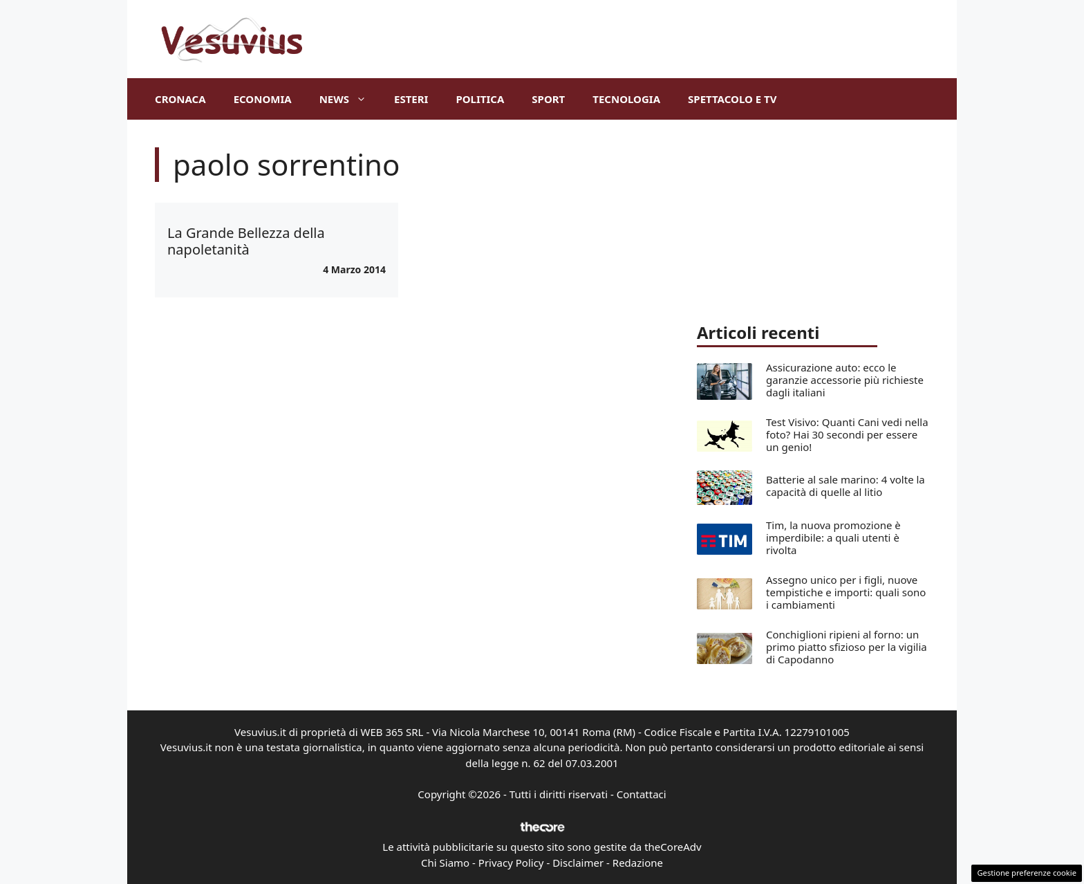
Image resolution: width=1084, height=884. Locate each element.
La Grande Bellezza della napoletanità (246, 241)
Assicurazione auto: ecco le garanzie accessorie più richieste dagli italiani (845, 379)
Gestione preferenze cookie (1026, 872)
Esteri (411, 99)
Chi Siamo (445, 862)
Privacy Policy (511, 862)
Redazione (638, 862)
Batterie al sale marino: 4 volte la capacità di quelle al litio (845, 485)
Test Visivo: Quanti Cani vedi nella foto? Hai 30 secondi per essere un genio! (847, 434)
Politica (480, 99)
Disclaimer (578, 862)
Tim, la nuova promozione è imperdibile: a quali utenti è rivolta (833, 537)
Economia (263, 99)
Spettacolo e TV (732, 99)
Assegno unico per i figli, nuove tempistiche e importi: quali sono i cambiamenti (846, 592)
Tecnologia (626, 99)
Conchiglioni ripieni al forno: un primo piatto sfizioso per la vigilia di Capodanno (846, 646)
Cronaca (180, 99)
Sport (548, 99)
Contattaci (641, 794)
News (349, 99)
